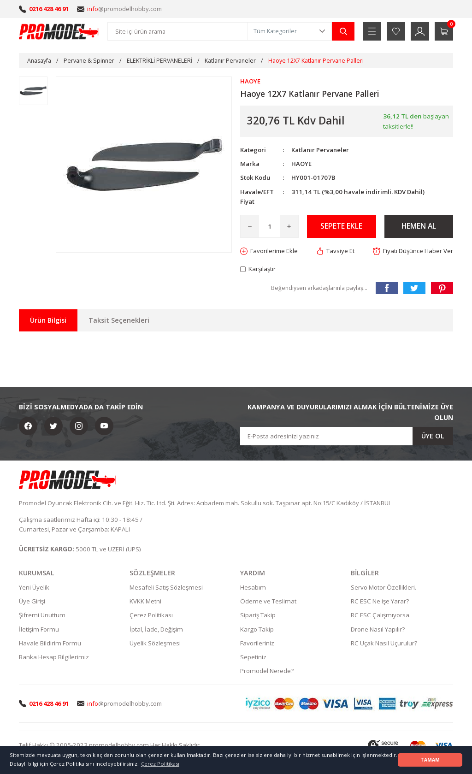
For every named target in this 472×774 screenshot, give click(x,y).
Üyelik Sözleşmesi (155, 643)
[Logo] (59, 31)
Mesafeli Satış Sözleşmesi (166, 588)
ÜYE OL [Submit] (432, 436)
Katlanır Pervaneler (320, 150)
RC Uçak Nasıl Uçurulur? (384, 643)
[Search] (177, 31)
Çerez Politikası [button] (160, 763)
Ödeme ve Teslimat (268, 601)
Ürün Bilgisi (48, 320)
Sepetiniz (253, 657)
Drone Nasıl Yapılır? (378, 630)
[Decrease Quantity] (250, 226)
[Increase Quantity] (289, 226)
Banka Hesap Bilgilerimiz (54, 657)
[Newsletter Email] (346, 436)
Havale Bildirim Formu (50, 643)
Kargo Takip (257, 630)
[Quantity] (269, 226)
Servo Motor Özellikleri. (383, 588)
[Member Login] (420, 31)
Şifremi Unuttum (42, 615)
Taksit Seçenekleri (118, 320)
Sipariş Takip (258, 615)
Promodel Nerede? (267, 671)
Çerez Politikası (151, 615)
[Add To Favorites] (269, 251)
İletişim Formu (39, 630)
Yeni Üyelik (34, 588)
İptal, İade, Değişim (156, 630)
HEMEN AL (419, 226)
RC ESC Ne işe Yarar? (380, 601)
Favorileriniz (257, 643)
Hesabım (253, 588)
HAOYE (301, 164)
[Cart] (444, 31)
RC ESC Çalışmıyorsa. (381, 615)
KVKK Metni (145, 601)
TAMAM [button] (430, 759)
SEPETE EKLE (341, 226)
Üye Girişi (32, 601)
